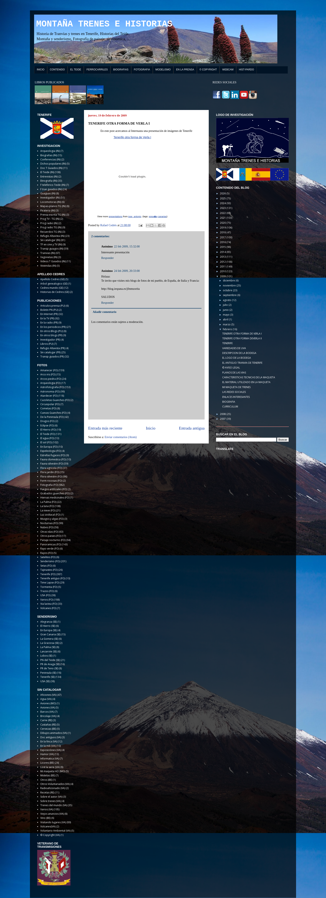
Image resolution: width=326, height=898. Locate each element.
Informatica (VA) (49, 758)
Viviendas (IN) (48, 265)
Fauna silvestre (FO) (51, 463)
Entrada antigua (192, 428)
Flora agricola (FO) (51, 468)
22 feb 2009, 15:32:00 (127, 246)
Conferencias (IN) (50, 159)
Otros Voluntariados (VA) (55, 784)
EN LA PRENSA (185, 69)
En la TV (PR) (47, 318)
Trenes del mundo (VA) (53, 805)
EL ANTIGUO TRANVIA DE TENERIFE (242, 363)
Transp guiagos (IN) (51, 248)
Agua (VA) (46, 699)
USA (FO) (45, 595)
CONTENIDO (57, 69)
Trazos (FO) (47, 591)
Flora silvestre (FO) (51, 476)
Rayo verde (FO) (49, 548)
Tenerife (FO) (48, 574)
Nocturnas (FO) (49, 523)
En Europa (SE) (48, 630)
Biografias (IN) (48, 155)
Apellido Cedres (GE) (52, 279)
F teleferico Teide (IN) (52, 185)
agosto (227, 300)
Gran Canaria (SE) (50, 634)
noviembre (229, 285)
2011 (223, 266)
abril (226, 319)
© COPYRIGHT (208, 69)
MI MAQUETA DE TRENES (236, 387)
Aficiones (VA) (48, 695)
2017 (223, 237)
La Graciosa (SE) (49, 643)
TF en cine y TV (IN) (51, 244)
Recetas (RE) (47, 792)
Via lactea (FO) (48, 604)
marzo (227, 324)
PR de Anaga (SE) (50, 664)
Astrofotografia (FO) (52, 387)
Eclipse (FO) (47, 425)
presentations (115, 216)
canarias (162, 216)
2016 (223, 242)
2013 (223, 257)
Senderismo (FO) (50, 561)
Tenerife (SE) (47, 677)
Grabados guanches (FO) (55, 493)
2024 (223, 203)
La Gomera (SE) (49, 639)
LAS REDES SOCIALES (234, 392)
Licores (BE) (47, 762)
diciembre (229, 280)
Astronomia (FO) (50, 391)
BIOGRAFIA (228, 401)
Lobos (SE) (46, 655)
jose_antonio (134, 216)
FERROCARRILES (97, 69)
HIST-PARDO (246, 69)
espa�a (153, 216)
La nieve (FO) (47, 510)
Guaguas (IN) (47, 193)
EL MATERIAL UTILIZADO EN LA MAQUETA (246, 382)
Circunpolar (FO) (50, 404)
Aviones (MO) (48, 703)
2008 (223, 414)
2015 (223, 247)
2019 (223, 227)
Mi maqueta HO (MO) (52, 771)
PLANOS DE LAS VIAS (234, 372)
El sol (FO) (46, 442)
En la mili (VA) (48, 746)
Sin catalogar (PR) (50, 352)
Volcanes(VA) (48, 826)
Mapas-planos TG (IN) (53, 206)
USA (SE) (45, 681)
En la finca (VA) (48, 741)
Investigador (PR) (50, 339)
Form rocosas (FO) (51, 480)
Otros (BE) (46, 780)
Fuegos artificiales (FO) (53, 489)
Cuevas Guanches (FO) (53, 413)
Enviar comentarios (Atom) (121, 437)
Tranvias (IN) (47, 253)
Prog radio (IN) (49, 223)
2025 (223, 198)
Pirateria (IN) (47, 210)
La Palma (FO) (48, 502)
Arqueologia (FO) (50, 383)
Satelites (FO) (48, 557)
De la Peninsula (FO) (52, 417)
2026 (223, 193)
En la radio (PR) (49, 322)
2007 (223, 419)
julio (225, 305)
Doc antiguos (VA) (50, 737)
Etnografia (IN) (48, 180)
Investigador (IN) (50, 197)
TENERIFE (227, 343)
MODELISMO (163, 69)
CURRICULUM (230, 406)
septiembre (230, 295)
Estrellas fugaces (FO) (52, 455)
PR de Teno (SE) (49, 668)
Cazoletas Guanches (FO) (55, 400)
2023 (223, 208)
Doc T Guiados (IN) (51, 168)
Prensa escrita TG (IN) (52, 214)
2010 (223, 271)
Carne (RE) (46, 720)
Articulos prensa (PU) (52, 305)
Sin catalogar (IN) (50, 240)
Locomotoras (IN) (50, 202)
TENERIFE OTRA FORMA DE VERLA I (242, 333)
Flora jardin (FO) (49, 472)
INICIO (40, 69)
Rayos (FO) (46, 553)
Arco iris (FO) (48, 374)
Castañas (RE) (48, 724)
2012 (223, 262)
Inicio (151, 428)
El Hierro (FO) (48, 429)
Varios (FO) (46, 599)
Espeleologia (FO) (50, 451)
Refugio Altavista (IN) (52, 236)
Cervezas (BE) (48, 729)
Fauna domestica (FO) (53, 459)
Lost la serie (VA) (50, 767)
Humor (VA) (47, 754)
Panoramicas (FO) (50, 544)
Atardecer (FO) (49, 395)
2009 (223, 276)
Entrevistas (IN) (49, 176)
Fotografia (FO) (49, 485)
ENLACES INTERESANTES (236, 397)
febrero (228, 329)
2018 (223, 232)
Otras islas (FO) (49, 531)
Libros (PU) (46, 344)
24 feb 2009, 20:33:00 (127, 270)
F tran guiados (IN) (51, 189)
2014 (223, 252)
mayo (226, 314)
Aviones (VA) (47, 707)
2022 (223, 213)
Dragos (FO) (47, 421)
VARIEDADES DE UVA (234, 348)
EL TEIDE (75, 69)
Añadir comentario (104, 311)
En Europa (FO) (49, 446)
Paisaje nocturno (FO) (52, 540)
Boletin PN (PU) (49, 310)
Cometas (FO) (48, 408)
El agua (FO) (47, 438)
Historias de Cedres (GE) (54, 292)
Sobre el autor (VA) (51, 796)
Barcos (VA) (47, 711)
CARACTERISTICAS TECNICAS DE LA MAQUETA (248, 377)
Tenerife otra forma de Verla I (132, 137)
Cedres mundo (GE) (51, 288)
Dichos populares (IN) (53, 163)
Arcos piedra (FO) (50, 379)
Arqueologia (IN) (50, 151)
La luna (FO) (47, 506)
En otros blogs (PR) (51, 335)
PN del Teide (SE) (50, 660)
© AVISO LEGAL (231, 367)
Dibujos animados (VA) (53, 733)
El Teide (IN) (47, 172)
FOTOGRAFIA (142, 69)
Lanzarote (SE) (48, 651)
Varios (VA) (46, 809)
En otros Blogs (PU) (51, 331)
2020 (223, 223)
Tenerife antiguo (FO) (52, 578)
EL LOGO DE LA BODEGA (236, 358)
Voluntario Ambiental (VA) (55, 830)
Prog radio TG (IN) (51, 227)
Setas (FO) (46, 565)
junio (226, 310)
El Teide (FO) (47, 434)
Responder (107, 258)
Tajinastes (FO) (49, 570)
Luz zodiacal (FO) (50, 514)
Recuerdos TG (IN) (51, 232)
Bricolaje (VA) (48, 716)
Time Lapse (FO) (49, 582)
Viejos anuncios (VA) (52, 814)
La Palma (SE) (48, 647)
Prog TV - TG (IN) (49, 219)
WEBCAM (227, 69)
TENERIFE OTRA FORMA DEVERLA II (242, 338)
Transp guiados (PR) (52, 356)
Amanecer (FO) (49, 370)
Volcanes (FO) (48, 608)
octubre (228, 290)
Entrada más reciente (105, 428)
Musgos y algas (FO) (52, 519)
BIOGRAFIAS (120, 69)
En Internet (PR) (49, 314)
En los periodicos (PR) (53, 327)
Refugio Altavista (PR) (52, 348)
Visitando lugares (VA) (53, 822)
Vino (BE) (45, 818)
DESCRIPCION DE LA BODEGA (239, 353)
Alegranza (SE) (48, 621)
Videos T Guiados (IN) (53, 261)
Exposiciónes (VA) (50, 750)
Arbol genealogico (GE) (53, 283)
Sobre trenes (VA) (50, 801)
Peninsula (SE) (48, 672)
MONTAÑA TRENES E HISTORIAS (104, 24)
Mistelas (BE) (47, 775)
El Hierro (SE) (47, 626)
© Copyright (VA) (50, 835)
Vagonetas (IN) (48, 257)
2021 (223, 218)
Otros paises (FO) (50, 536)
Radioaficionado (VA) (52, 788)
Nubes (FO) (46, 527)
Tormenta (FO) (48, 587)
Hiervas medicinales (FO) (54, 497)
